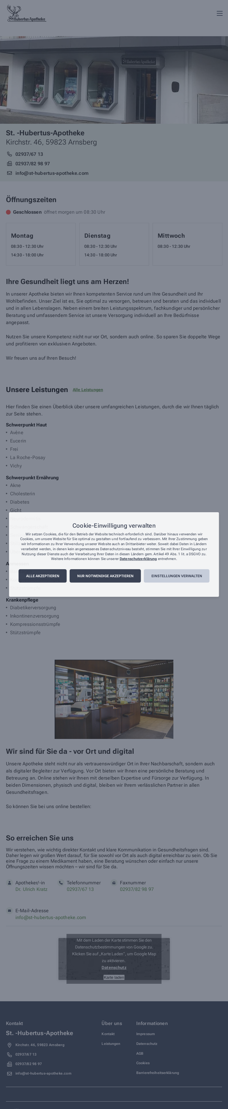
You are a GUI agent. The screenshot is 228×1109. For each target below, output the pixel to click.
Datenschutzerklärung (138, 559)
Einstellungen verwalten (176, 576)
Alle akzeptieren (42, 576)
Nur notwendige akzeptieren (105, 576)
